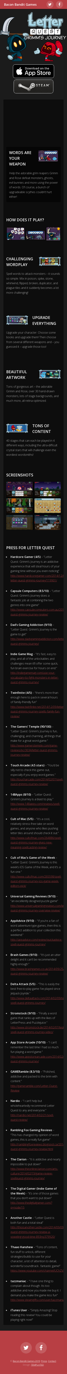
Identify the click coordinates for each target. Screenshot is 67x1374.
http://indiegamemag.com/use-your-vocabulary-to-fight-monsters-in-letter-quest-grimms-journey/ (35, 677)
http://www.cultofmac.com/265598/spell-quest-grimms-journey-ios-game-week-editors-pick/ (36, 881)
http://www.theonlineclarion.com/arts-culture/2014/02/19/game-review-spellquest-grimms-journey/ (34, 1173)
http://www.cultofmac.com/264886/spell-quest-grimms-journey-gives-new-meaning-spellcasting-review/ (36, 842)
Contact (52, 1361)
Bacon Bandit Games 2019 (26, 1361)
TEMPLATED (37, 1364)
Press (44, 1361)
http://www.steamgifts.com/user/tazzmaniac (38, 1300)
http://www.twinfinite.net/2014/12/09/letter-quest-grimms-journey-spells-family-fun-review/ (38, 711)
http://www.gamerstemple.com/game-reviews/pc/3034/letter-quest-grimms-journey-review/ (34, 750)
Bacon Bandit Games (20, 4)
